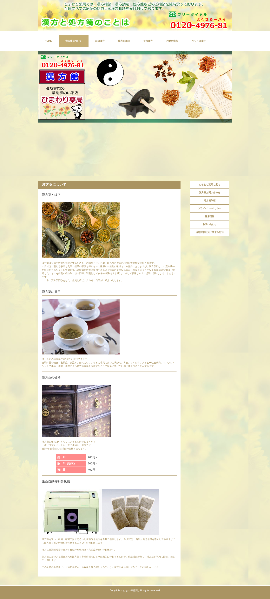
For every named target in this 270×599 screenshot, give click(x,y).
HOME (48, 41)
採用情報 (209, 216)
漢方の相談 (124, 41)
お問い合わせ (210, 224)
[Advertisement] (135, 151)
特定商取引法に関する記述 (210, 232)
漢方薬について (73, 41)
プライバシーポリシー (209, 208)
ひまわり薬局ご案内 (209, 184)
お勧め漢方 (172, 41)
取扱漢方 (100, 41)
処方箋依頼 (209, 200)
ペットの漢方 (199, 41)
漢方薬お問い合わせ (209, 192)
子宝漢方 (148, 41)
